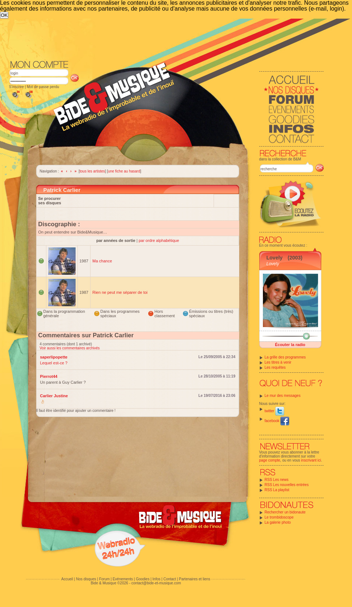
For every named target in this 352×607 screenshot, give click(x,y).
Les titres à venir (278, 362)
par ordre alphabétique (159, 240)
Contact (169, 579)
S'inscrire (16, 87)
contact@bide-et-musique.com (156, 583)
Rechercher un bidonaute (285, 512)
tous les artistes (92, 171)
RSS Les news (277, 480)
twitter (274, 411)
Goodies (142, 579)
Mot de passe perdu (43, 87)
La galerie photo (278, 522)
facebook (277, 421)
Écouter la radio (290, 344)
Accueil (67, 579)
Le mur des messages (283, 396)
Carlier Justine (54, 396)
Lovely (275, 258)
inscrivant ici (311, 460)
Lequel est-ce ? (54, 363)
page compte (269, 460)
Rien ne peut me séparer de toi (120, 292)
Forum (104, 579)
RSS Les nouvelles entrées (287, 485)
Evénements (122, 579)
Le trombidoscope (279, 517)
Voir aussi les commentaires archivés (70, 348)
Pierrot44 (49, 376)
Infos (157, 579)
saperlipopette (54, 357)
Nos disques (86, 579)
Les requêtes (275, 367)
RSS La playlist (277, 490)
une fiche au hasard (124, 171)
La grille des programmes (285, 357)
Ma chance (102, 261)
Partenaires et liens (194, 579)
